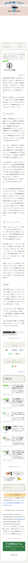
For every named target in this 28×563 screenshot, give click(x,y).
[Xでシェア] (6, 350)
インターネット (7, 332)
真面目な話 (14, 334)
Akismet (20, 519)
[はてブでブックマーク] (21, 350)
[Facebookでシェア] (14, 350)
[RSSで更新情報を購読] (15, 366)
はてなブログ (6, 334)
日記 (13, 332)
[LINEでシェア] (10, 353)
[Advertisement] (14, 28)
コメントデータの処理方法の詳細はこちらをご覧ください (13, 503)
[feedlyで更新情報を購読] (12, 366)
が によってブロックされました (14, 546)
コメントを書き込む (15, 495)
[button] (17, 353)
